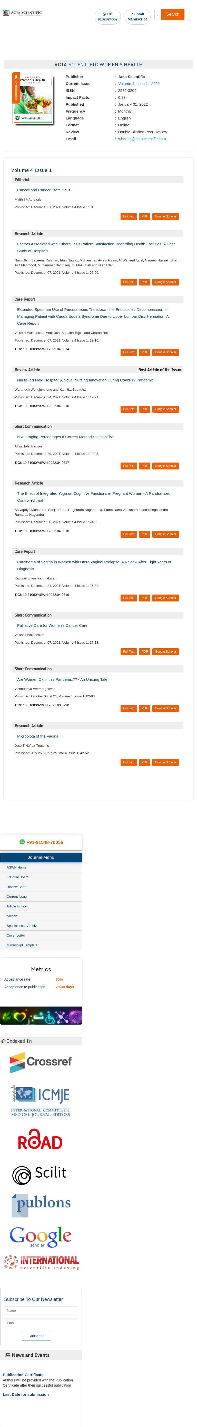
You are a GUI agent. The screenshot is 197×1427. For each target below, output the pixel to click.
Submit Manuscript (137, 16)
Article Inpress (17, 906)
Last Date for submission (26, 1394)
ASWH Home (16, 867)
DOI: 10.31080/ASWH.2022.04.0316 (42, 406)
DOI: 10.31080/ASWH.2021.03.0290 (42, 705)
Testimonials (16, 88)
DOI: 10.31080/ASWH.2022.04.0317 (42, 463)
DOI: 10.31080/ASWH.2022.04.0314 (42, 349)
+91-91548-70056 (45, 842)
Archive (12, 916)
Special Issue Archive (22, 926)
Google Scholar (165, 216)
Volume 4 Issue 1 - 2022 (138, 83)
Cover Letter (16, 935)
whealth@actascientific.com (141, 139)
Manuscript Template (22, 945)
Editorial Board (17, 877)
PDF (145, 216)
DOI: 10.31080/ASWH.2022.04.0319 (42, 595)
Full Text (128, 216)
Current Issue (17, 896)
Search (172, 14)
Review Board (17, 887)
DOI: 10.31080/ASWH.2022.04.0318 (42, 531)
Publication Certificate (23, 1375)
